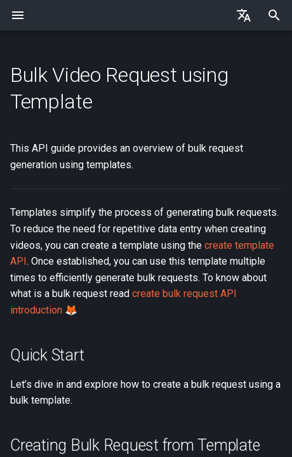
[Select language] (243, 15)
